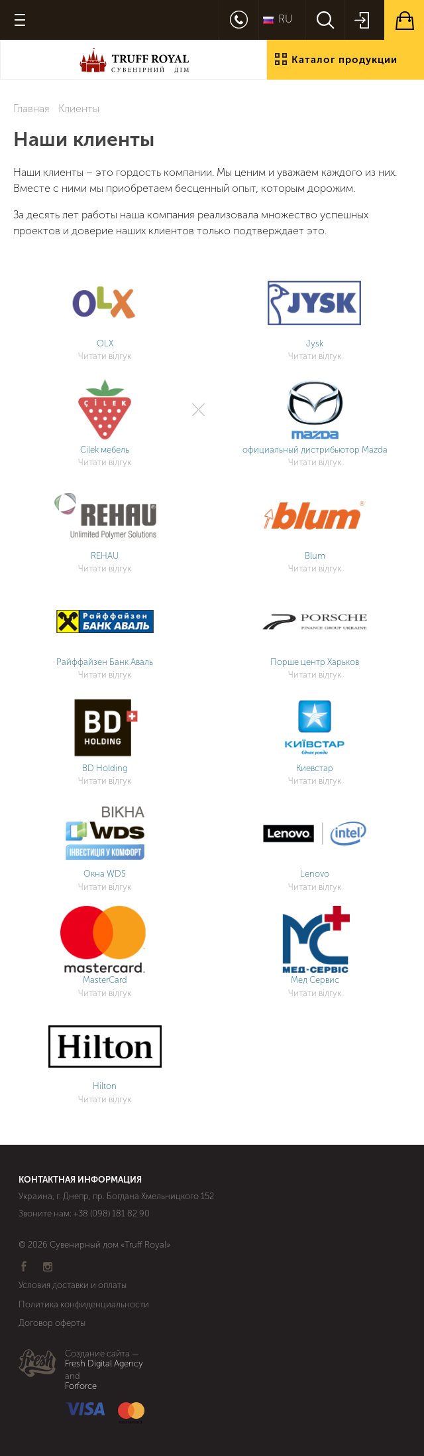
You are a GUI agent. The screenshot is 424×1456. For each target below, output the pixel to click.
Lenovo (314, 874)
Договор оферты (52, 1323)
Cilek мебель (104, 450)
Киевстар (314, 768)
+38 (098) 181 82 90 (112, 1213)
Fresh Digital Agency (104, 1363)
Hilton (105, 1086)
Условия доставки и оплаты (73, 1285)
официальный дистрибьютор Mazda (315, 450)
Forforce (81, 1386)
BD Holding (104, 768)
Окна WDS (104, 874)
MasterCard (105, 980)
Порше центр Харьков (314, 662)
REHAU (105, 556)
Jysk (314, 343)
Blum (315, 556)
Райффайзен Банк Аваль (104, 662)
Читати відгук (104, 356)
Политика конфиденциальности (84, 1304)
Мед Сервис (315, 980)
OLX (105, 343)
